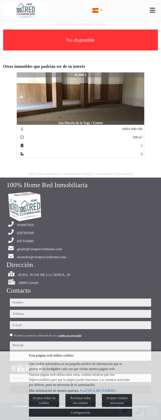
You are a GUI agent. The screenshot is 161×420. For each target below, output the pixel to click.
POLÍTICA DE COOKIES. (98, 390)
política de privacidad (69, 335)
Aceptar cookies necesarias (117, 400)
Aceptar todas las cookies (44, 400)
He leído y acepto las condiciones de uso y (47, 335)
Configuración (80, 412)
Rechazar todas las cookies (80, 400)
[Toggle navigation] (152, 10)
